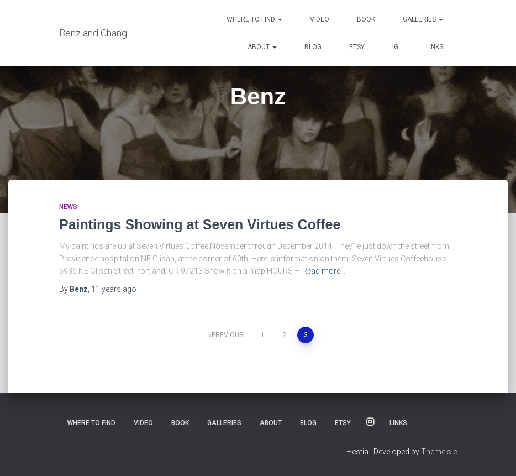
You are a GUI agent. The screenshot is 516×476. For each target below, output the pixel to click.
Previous (227, 335)
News (68, 207)
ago (113, 289)
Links (434, 47)
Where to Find (254, 19)
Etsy (357, 47)
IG (395, 47)
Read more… (323, 270)
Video (319, 19)
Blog (313, 47)
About (262, 47)
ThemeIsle (439, 451)
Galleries (423, 19)
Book (366, 19)
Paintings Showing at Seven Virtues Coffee (199, 224)
